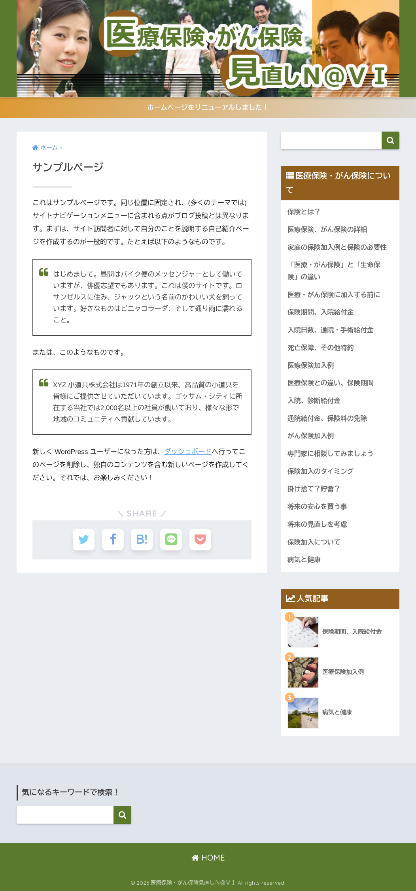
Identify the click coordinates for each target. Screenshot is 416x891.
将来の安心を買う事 (317, 506)
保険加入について (313, 542)
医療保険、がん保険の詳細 (327, 230)
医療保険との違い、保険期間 (330, 383)
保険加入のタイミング (320, 471)
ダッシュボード (188, 452)
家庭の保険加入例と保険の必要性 (337, 247)
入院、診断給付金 (313, 401)
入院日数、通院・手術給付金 (330, 330)
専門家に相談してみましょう (330, 454)
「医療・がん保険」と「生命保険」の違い (333, 271)
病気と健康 (304, 559)
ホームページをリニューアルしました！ (208, 107)
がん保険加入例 (310, 436)
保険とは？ (304, 212)
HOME (208, 858)
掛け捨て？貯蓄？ (313, 489)
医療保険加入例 (310, 365)
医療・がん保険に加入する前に (333, 295)
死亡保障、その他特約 (320, 348)
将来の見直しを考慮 (317, 524)
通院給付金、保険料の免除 (327, 418)
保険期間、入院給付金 (320, 312)
